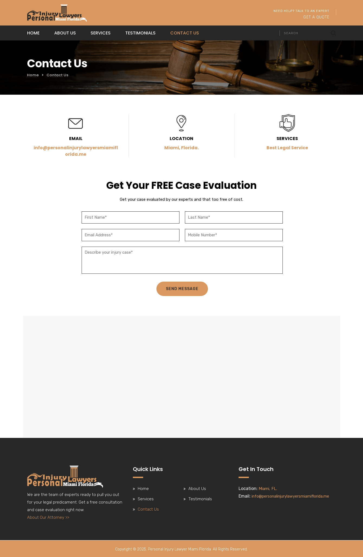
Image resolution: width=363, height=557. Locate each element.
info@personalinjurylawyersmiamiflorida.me (76, 151)
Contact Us (184, 33)
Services (101, 33)
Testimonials (140, 33)
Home (33, 33)
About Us (65, 33)
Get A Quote (316, 17)
